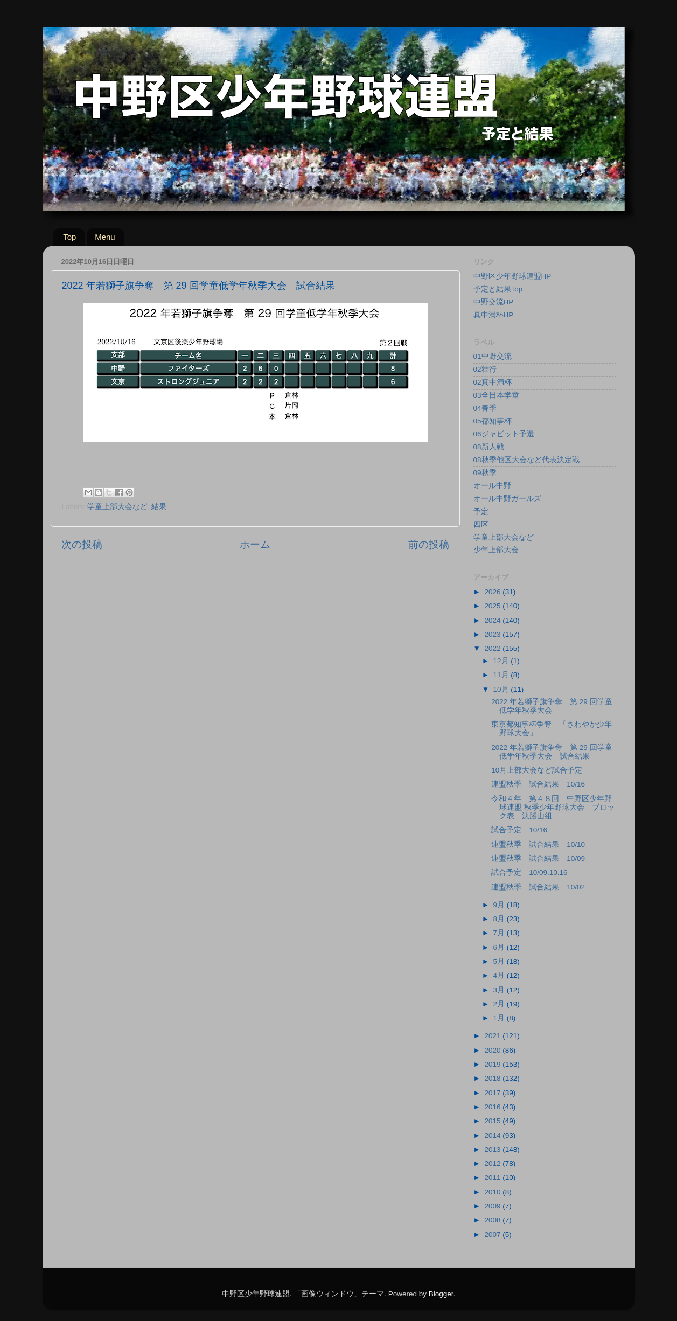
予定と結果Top (498, 289)
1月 (500, 1018)
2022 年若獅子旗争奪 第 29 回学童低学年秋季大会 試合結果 (551, 751)
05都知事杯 (492, 421)
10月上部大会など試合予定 (536, 770)
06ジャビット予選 (503, 434)
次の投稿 (81, 544)
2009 (493, 1206)
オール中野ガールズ (507, 499)
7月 (500, 933)
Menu (105, 236)
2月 (500, 1004)
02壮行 (485, 369)
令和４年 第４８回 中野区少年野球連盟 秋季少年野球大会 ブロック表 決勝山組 (553, 807)
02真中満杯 (492, 382)
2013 (493, 1149)
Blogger (441, 1294)
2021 (493, 1036)
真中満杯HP (493, 315)
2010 (493, 1192)
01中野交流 (492, 356)
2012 (493, 1163)
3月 (500, 990)
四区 (480, 524)
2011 (493, 1177)
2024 (493, 620)
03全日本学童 (496, 395)
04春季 (485, 408)
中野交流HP (493, 302)
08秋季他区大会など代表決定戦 (526, 460)
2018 (493, 1078)
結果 (158, 507)
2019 (493, 1064)
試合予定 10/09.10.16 (529, 872)
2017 (493, 1093)
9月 (500, 905)
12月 (502, 661)
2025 (493, 606)
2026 (493, 592)
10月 (502, 689)
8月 (500, 919)
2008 (493, 1220)
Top (69, 236)
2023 (493, 634)
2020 (493, 1050)
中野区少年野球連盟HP (512, 276)
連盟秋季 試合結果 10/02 (538, 887)
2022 (493, 648)
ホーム (255, 544)
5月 (500, 961)
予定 (480, 511)
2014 (493, 1135)
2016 (493, 1107)
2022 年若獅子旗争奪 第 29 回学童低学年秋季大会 (551, 706)
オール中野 (492, 486)
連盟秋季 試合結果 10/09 (538, 858)
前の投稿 (428, 544)
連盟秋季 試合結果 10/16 (538, 784)
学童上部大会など (117, 507)
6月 (500, 947)
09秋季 (485, 473)
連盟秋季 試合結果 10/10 (538, 844)
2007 (493, 1234)
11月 (502, 675)
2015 (493, 1121)
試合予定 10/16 (519, 830)
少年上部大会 (496, 550)
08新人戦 (488, 447)
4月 (500, 975)
